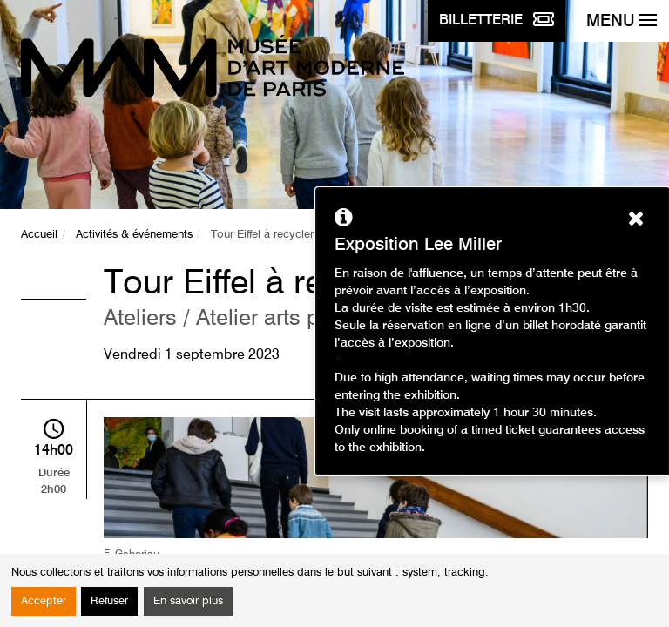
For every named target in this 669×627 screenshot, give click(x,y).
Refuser (109, 601)
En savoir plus (188, 601)
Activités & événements (134, 234)
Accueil (39, 234)
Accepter (43, 601)
